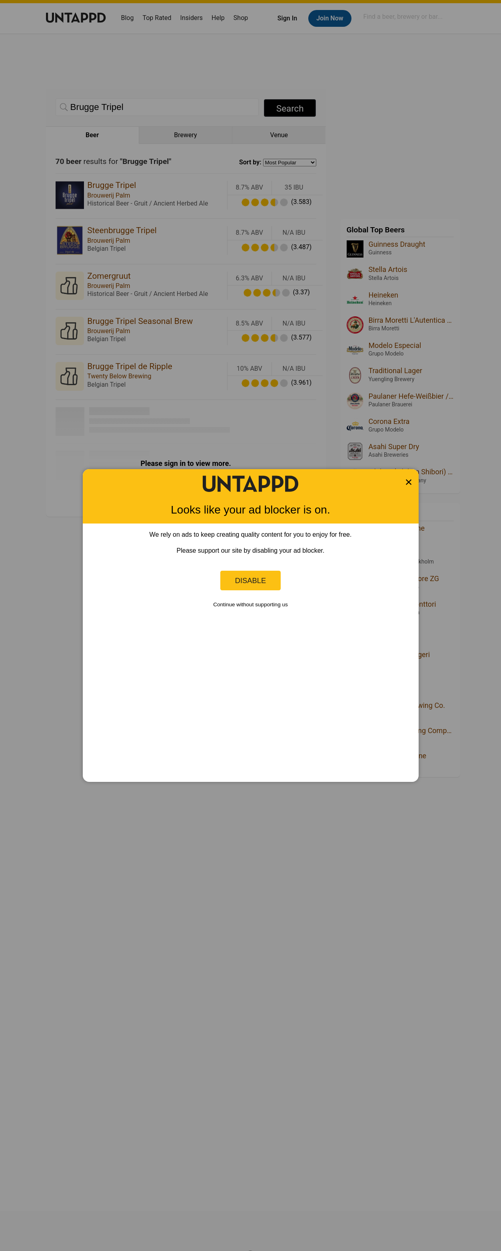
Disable (250, 580)
